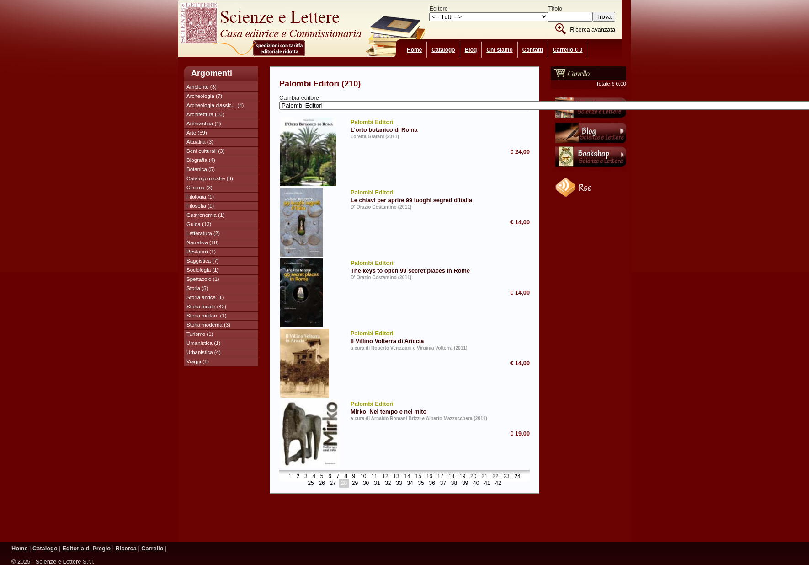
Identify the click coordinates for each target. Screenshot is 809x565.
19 (462, 477)
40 (476, 483)
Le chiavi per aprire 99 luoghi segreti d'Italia (419, 196)
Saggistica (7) (202, 261)
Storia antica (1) (205, 297)
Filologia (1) (200, 196)
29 (355, 483)
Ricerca (126, 548)
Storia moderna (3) (208, 325)
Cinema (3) (199, 187)
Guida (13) (198, 224)
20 (473, 477)
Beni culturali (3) (205, 151)
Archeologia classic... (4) (215, 105)
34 (410, 483)
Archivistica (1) (203, 123)
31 (377, 483)
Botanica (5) (200, 169)
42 (498, 483)
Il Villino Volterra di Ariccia (419, 336)
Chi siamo (499, 50)
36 (432, 483)
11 (374, 477)
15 (418, 477)
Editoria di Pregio (86, 548)
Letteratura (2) (203, 233)
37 (443, 483)
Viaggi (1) (197, 361)
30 (366, 483)
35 (421, 483)
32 (388, 483)
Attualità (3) (199, 142)
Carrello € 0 (567, 50)
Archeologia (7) (204, 96)
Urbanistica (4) (203, 352)
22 (495, 477)
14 (407, 477)
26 (322, 483)
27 (333, 483)
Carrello (152, 548)
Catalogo (443, 50)
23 (506, 477)
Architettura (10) (205, 114)
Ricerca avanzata (592, 29)
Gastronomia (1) (205, 215)
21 (484, 477)
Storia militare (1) (206, 315)
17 (440, 477)
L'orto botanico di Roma (419, 125)
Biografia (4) (200, 160)
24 (518, 477)
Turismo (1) (199, 334)
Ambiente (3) (201, 87)
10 (363, 477)
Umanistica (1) (203, 343)
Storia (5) (197, 288)
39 (465, 483)
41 (487, 483)
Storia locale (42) (206, 306)
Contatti (532, 50)
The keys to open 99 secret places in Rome (419, 266)
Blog (471, 50)
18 (451, 477)
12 (385, 477)
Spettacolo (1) (202, 279)
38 (454, 483)
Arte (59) (196, 132)
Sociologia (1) (202, 270)
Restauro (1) (201, 251)
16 (429, 477)
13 (396, 477)
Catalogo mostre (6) (209, 178)
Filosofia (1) (200, 206)
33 (399, 483)
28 (344, 483)
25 (311, 483)
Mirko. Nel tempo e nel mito (419, 407)
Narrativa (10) (202, 242)
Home (414, 50)
